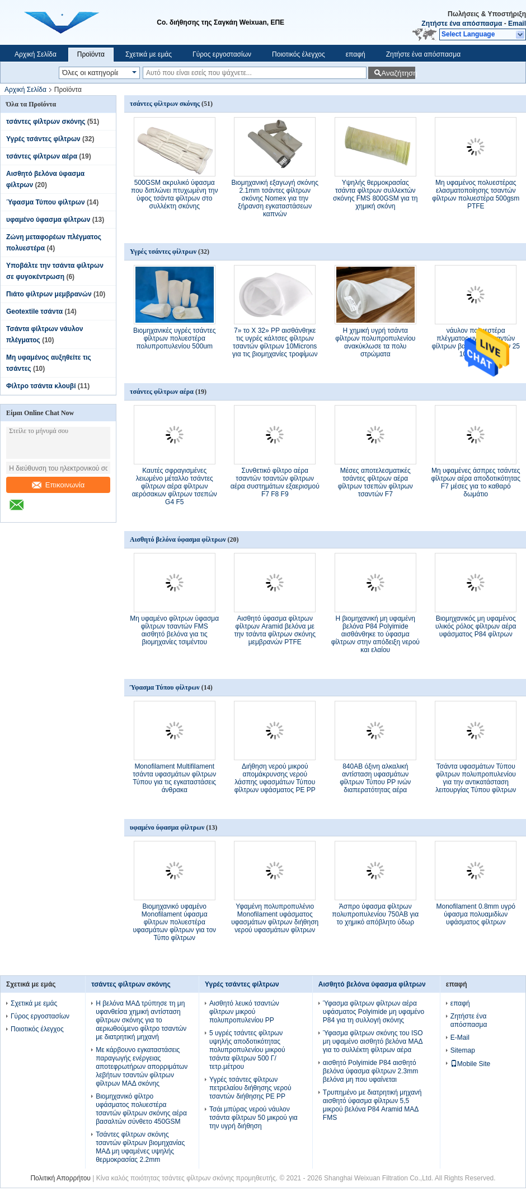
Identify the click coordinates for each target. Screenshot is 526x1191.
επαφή (355, 54)
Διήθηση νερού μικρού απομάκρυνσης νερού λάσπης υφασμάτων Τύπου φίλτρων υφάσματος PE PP (275, 778)
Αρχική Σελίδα (36, 54)
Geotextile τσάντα (34, 311)
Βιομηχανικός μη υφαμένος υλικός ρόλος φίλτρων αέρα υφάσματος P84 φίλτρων (475, 626)
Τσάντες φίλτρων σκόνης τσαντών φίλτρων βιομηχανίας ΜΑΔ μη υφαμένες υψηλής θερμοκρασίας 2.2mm (140, 1147)
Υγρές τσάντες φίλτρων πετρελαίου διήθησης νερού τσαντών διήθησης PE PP (250, 1088)
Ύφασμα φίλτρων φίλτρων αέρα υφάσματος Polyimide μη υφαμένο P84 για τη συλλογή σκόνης (373, 1011)
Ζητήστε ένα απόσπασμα (461, 23)
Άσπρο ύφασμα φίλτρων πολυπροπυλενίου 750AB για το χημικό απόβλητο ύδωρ (375, 914)
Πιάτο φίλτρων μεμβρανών (49, 294)
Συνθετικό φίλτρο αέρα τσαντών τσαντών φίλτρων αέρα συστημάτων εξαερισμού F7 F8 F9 (275, 482)
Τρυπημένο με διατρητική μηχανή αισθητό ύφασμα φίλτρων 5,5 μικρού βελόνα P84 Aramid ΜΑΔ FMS (372, 1105)
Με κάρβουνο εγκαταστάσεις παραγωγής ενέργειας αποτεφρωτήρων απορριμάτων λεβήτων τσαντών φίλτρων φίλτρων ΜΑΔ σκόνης (141, 1066)
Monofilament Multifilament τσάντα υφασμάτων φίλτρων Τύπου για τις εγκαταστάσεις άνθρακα (174, 778)
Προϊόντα (91, 54)
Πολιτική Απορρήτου (60, 1178)
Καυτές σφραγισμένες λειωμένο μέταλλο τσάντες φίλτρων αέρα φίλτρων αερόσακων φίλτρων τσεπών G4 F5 (174, 486)
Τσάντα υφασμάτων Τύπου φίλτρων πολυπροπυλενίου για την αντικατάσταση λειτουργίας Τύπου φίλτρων (475, 778)
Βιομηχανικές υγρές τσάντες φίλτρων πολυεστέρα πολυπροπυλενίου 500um (174, 338)
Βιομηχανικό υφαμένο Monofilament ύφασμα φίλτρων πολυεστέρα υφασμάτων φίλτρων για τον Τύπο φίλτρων (174, 922)
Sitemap (462, 1050)
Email (517, 23)
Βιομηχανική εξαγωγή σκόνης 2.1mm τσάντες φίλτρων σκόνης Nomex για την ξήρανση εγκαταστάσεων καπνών (274, 198)
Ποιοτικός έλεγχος (298, 54)
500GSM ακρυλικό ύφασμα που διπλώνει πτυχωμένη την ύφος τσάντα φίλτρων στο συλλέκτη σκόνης (174, 194)
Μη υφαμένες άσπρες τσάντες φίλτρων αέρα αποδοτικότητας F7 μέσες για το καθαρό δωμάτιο (475, 482)
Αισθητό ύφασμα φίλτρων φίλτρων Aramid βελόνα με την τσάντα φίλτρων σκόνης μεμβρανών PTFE (275, 630)
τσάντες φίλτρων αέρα (41, 156)
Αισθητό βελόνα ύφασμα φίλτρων (178, 539)
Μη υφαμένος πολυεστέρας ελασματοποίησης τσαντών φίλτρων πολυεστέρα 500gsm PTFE (475, 194)
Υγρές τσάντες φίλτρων (43, 139)
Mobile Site (470, 1064)
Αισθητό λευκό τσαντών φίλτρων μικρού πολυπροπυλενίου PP (244, 1011)
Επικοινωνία (58, 485)
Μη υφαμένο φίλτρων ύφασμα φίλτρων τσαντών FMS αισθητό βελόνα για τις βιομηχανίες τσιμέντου (174, 630)
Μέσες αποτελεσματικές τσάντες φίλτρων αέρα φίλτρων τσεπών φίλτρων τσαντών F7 (375, 482)
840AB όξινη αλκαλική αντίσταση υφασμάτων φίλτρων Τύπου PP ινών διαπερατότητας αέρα (375, 778)
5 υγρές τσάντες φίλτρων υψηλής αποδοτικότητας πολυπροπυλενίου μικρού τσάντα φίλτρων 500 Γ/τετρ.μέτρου (247, 1050)
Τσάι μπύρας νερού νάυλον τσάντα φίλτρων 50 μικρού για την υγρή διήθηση (253, 1117)
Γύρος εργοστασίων (221, 54)
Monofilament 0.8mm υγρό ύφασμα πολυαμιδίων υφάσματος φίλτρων (475, 914)
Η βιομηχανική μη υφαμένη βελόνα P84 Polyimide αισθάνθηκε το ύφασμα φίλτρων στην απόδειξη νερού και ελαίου (375, 634)
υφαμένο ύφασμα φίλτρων (48, 220)
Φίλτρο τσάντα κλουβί (41, 386)
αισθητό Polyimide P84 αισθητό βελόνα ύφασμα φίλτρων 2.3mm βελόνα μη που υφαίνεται (370, 1071)
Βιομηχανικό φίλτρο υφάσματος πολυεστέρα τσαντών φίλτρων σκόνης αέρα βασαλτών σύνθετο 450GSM (141, 1108)
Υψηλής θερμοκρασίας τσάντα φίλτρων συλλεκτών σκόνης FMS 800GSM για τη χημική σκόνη (375, 194)
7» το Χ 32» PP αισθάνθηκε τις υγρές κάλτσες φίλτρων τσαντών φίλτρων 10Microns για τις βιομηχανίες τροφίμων (274, 342)
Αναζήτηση (398, 73)
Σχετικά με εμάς (148, 54)
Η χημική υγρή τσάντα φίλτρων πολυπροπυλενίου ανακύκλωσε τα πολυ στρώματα (375, 342)
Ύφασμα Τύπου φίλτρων (45, 202)
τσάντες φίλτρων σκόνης (46, 121)
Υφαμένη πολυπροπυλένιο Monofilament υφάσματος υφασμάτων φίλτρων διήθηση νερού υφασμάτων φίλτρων (274, 918)
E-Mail (459, 1037)
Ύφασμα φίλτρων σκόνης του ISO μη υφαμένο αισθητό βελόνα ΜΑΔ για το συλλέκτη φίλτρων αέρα (373, 1041)
